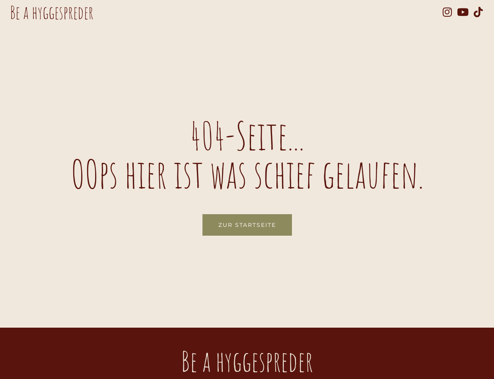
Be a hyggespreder (51, 12)
